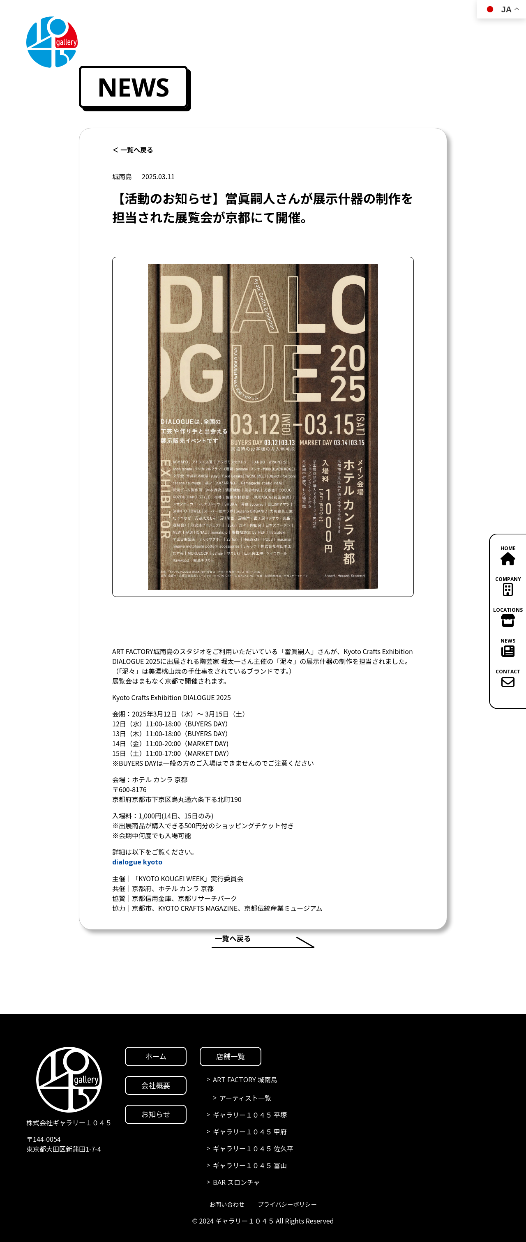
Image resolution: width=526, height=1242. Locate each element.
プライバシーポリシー (287, 1204)
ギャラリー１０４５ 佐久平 (253, 1148)
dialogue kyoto (137, 861)
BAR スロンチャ (236, 1182)
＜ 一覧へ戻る (132, 149)
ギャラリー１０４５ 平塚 (250, 1115)
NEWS (508, 647)
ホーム (155, 1056)
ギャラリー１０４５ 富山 (250, 1165)
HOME (508, 554)
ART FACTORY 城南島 (245, 1079)
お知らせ (155, 1114)
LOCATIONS (508, 616)
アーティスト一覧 (245, 1098)
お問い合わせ (227, 1204)
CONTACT (508, 678)
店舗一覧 (230, 1056)
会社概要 (155, 1085)
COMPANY (508, 585)
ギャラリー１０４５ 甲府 (250, 1131)
